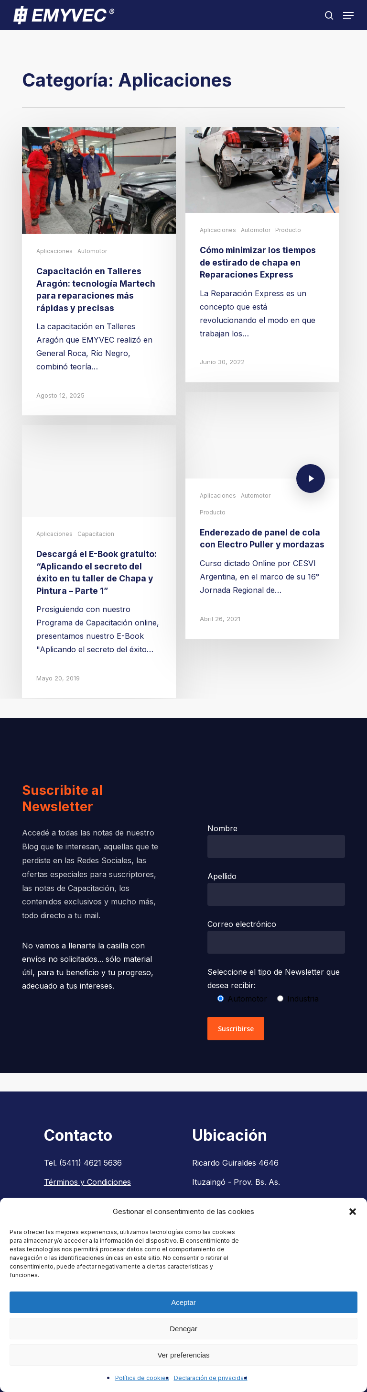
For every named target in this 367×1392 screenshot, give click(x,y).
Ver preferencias (183, 1355)
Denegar (183, 1329)
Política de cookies (142, 1377)
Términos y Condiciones (87, 1182)
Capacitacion (95, 540)
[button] (352, 1211)
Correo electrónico (276, 936)
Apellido (276, 888)
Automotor (92, 251)
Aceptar (183, 1302)
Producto (288, 230)
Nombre (276, 841)
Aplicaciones (54, 251)
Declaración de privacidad (211, 1377)
